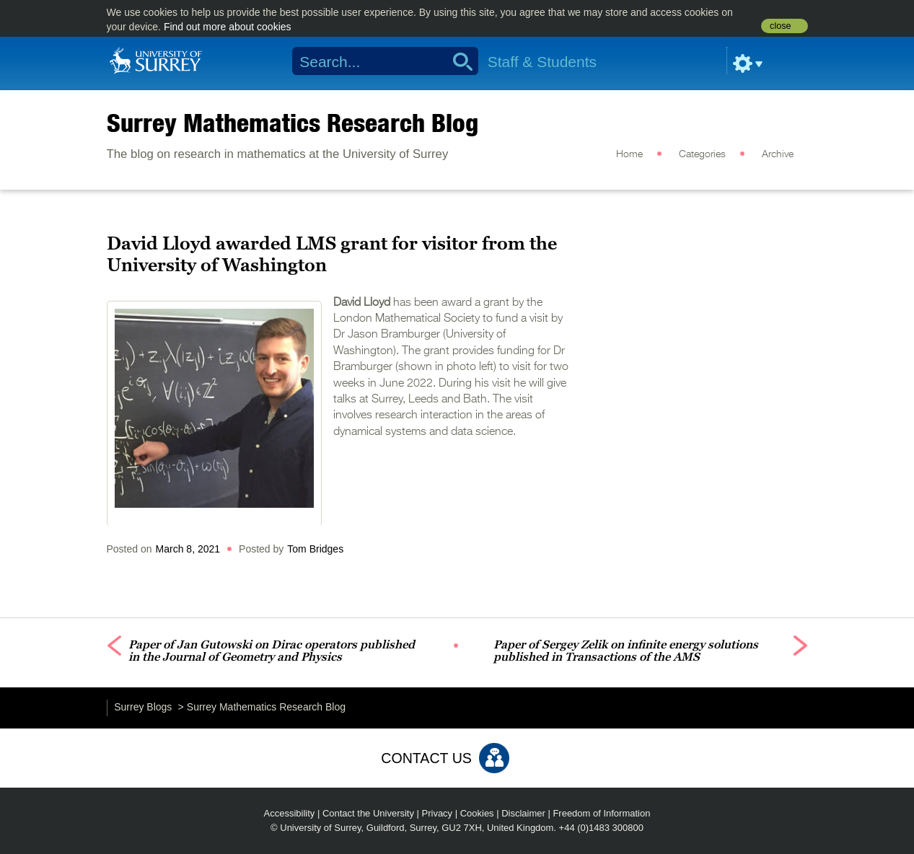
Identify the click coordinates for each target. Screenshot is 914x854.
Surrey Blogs (143, 707)
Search (457, 61)
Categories (702, 154)
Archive (778, 154)
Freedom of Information (601, 813)
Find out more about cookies (227, 26)
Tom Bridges (315, 549)
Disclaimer (523, 813)
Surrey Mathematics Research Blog (292, 122)
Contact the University (368, 813)
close (780, 26)
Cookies (477, 813)
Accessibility (289, 813)
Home (629, 154)
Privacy (437, 813)
